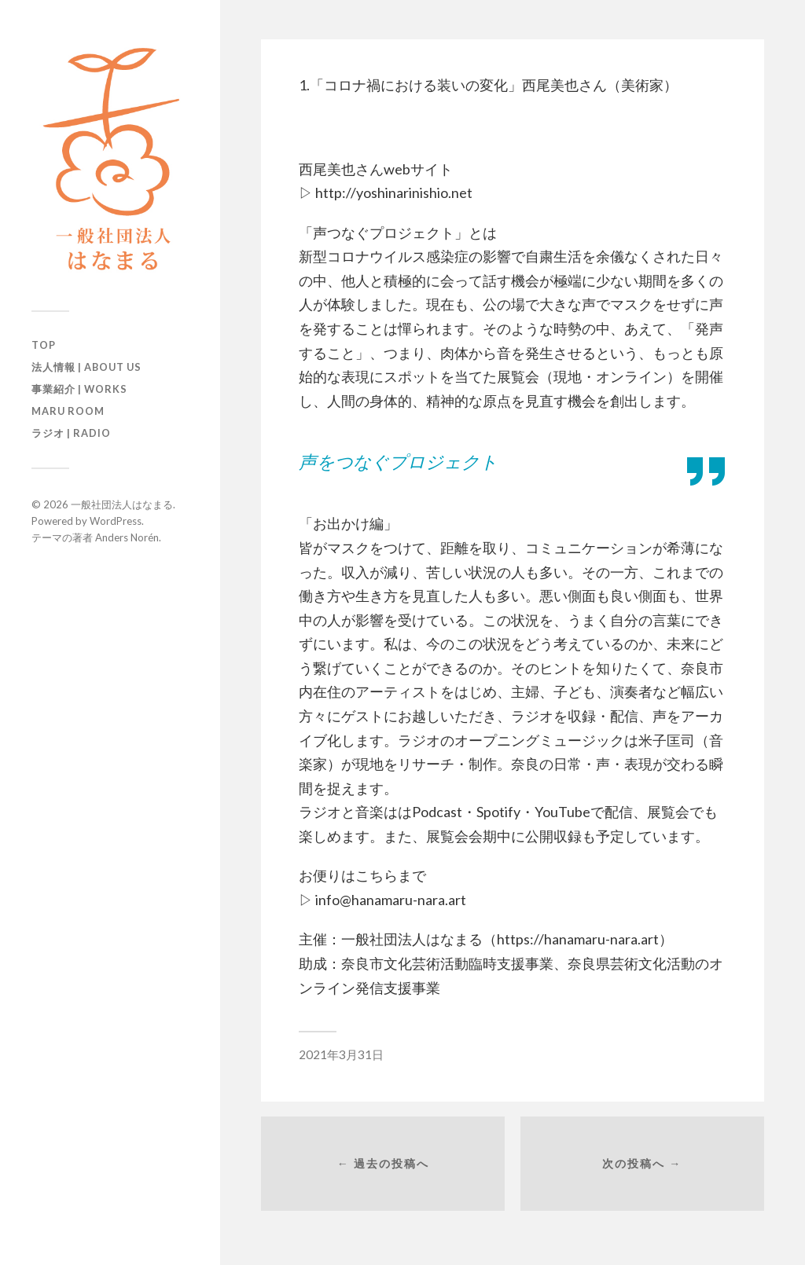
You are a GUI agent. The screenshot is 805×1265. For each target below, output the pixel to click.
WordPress (116, 521)
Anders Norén (127, 537)
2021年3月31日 (341, 1054)
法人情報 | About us (86, 367)
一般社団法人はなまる (122, 504)
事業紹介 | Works (79, 389)
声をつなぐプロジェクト (398, 461)
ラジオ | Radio (71, 433)
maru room (68, 411)
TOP (43, 345)
